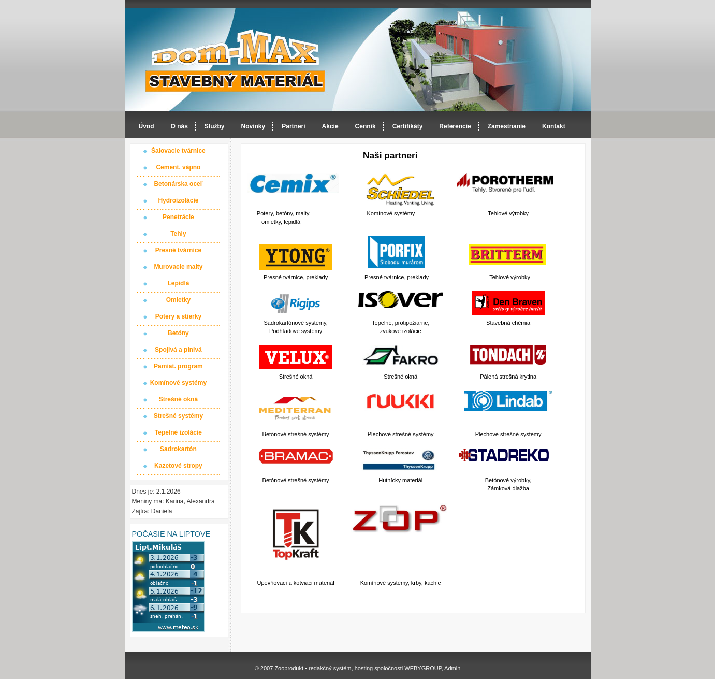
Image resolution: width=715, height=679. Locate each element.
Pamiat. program (178, 366)
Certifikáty (407, 126)
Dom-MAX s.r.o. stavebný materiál (236, 60)
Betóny (178, 333)
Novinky (253, 126)
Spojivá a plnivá (178, 349)
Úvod (146, 126)
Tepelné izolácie (178, 432)
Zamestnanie (507, 126)
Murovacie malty (178, 266)
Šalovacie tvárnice (178, 150)
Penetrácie (178, 217)
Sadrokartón (178, 449)
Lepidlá (178, 283)
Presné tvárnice (178, 250)
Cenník (365, 126)
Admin (452, 668)
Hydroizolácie (178, 200)
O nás (179, 126)
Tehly (178, 233)
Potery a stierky (178, 316)
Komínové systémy (178, 382)
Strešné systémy (178, 416)
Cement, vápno (178, 167)
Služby (215, 126)
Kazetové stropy (178, 465)
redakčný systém (330, 668)
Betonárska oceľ (178, 183)
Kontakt (553, 126)
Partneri (293, 126)
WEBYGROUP (422, 668)
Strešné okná (178, 399)
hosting (364, 668)
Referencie (455, 126)
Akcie (330, 126)
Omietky (178, 300)
